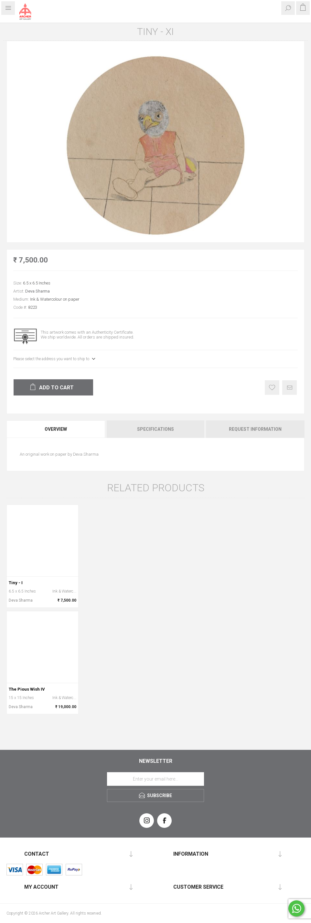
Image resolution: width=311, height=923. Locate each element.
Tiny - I (16, 582)
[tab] (56, 429)
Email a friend (289, 387)
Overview (56, 429)
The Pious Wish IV (27, 689)
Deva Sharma (37, 291)
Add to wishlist (272, 387)
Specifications (155, 429)
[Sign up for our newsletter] (155, 779)
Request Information (255, 429)
